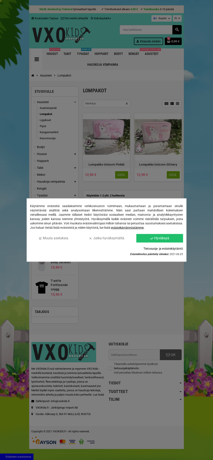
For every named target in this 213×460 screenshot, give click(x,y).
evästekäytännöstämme (127, 227)
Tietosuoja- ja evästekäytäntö (163, 248)
